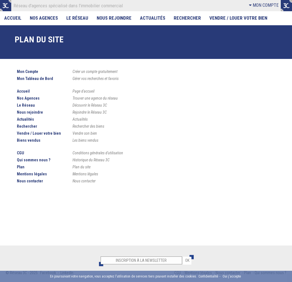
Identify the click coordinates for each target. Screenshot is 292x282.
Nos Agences (44, 18)
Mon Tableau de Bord (35, 78)
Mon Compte (27, 71)
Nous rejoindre (114, 18)
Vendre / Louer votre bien (238, 18)
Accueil (12, 18)
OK (187, 260)
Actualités (152, 18)
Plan (20, 167)
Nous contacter (30, 181)
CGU (20, 153)
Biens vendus (28, 140)
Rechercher (187, 18)
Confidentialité (208, 276)
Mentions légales (32, 174)
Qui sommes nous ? (33, 160)
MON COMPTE (264, 5)
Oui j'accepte (232, 276)
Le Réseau (77, 18)
